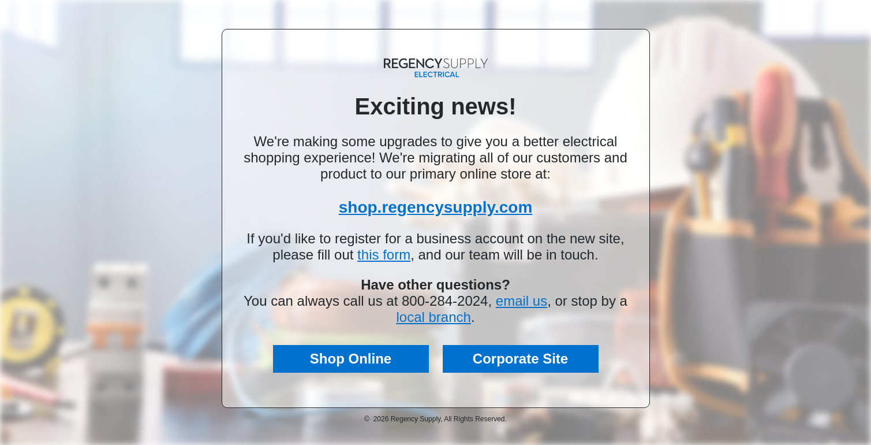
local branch (433, 317)
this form (383, 254)
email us (521, 301)
